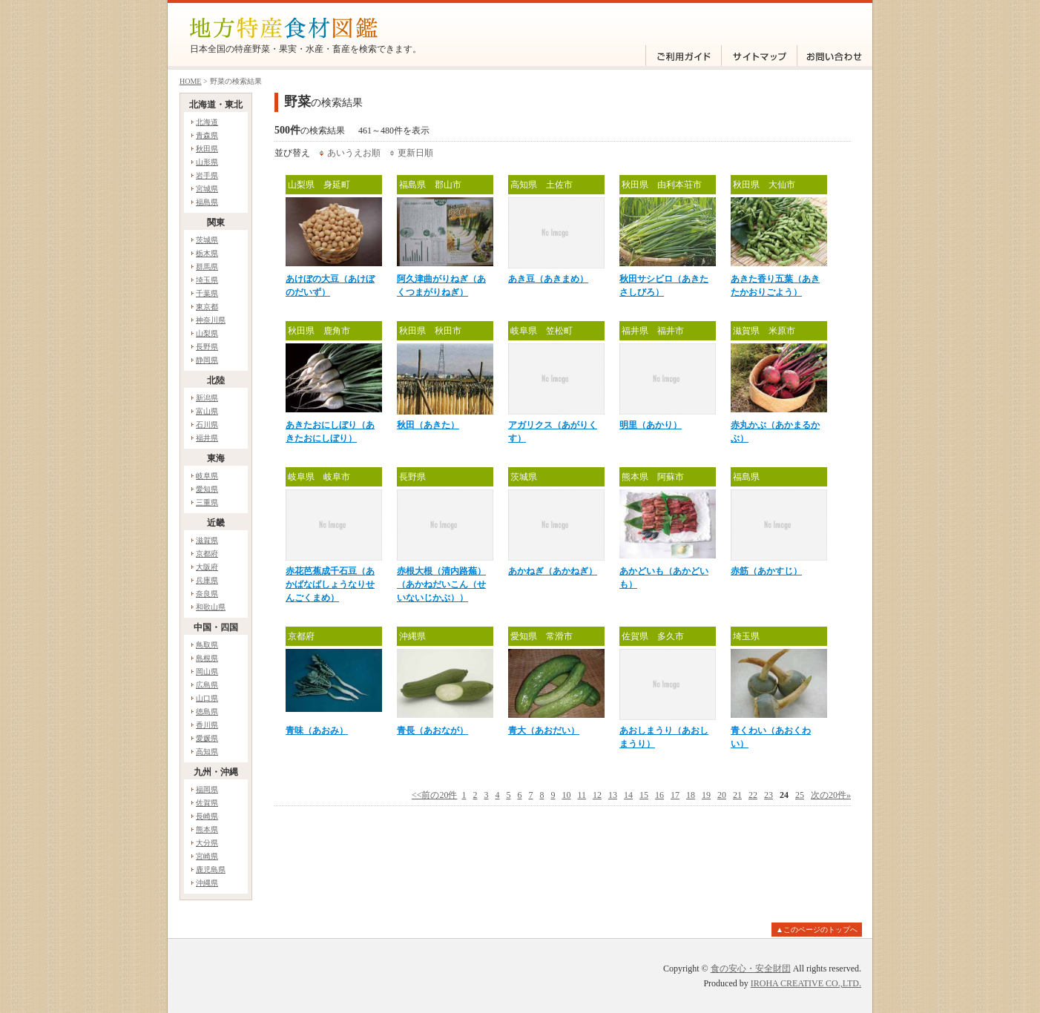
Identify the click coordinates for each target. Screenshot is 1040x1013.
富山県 (207, 411)
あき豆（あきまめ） (548, 279)
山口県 (207, 698)
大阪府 (207, 567)
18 (690, 795)
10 (566, 795)
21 (737, 795)
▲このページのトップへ (817, 929)
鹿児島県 (211, 869)
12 (597, 795)
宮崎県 (207, 856)
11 (581, 795)
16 (659, 795)
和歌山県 (211, 607)
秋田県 (207, 149)
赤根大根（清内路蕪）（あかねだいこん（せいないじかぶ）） (441, 584)
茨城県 (207, 240)
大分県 (207, 843)
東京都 (207, 307)
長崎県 (207, 816)
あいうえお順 (354, 153)
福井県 (207, 438)
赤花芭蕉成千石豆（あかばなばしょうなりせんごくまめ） (330, 584)
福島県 (207, 202)
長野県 (207, 347)
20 (721, 795)
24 (784, 795)
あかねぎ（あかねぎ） (552, 571)
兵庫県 (207, 580)
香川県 (207, 725)
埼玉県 (207, 280)
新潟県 (207, 398)
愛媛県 (207, 738)
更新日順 (415, 153)
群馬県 (207, 267)
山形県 (207, 162)
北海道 (207, 122)
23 (768, 795)
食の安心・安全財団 (751, 968)
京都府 (207, 554)
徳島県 (207, 711)
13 (612, 795)
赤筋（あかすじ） (766, 571)
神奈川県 (211, 320)
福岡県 (207, 789)
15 (643, 795)
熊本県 (207, 829)
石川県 (207, 424)
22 (752, 795)
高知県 (207, 752)
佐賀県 (207, 803)
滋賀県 (207, 540)
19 (706, 795)
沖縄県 (207, 883)
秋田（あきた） (428, 425)
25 (799, 795)
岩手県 (207, 175)
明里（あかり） (650, 425)
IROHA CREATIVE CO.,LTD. (806, 983)
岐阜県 (207, 476)
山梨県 (207, 333)
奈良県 (207, 594)
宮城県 (207, 189)
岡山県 (207, 671)
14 (628, 795)
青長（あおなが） (432, 730)
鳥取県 (207, 645)
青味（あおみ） (317, 730)
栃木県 (207, 253)
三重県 (207, 502)
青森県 (207, 135)
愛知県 (207, 489)
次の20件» (831, 795)
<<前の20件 (435, 795)
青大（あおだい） (543, 730)
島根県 (207, 658)
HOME (190, 81)
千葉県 (207, 293)
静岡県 (207, 360)
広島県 (207, 685)
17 (675, 795)
